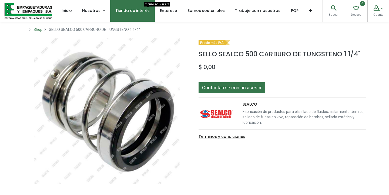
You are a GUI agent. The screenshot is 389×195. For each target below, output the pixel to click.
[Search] (334, 8)
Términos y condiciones (222, 136)
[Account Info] (378, 8)
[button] (310, 11)
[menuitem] (66, 11)
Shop (37, 29)
